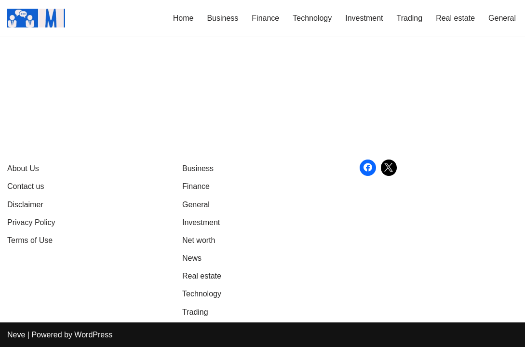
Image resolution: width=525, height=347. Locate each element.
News (192, 258)
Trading (409, 18)
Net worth (198, 240)
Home (183, 18)
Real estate (455, 18)
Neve (16, 335)
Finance (265, 18)
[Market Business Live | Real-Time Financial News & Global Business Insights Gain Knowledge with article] (36, 18)
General (502, 18)
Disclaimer (25, 204)
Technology (312, 18)
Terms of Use (30, 240)
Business (222, 18)
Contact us (25, 186)
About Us (23, 168)
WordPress (93, 335)
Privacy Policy (31, 222)
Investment (364, 18)
